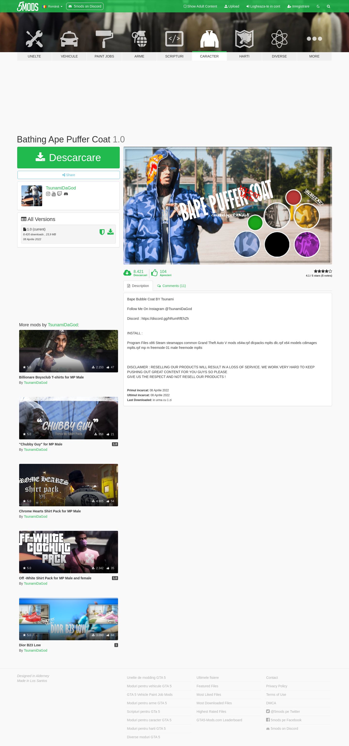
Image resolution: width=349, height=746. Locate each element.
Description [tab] (138, 286)
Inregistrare (298, 6)
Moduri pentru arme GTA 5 (147, 703)
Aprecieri (166, 275)
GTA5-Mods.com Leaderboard (219, 720)
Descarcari (140, 275)
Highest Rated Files (211, 711)
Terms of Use (276, 695)
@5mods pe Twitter (283, 711)
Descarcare (68, 157)
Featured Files (207, 686)
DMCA (271, 703)
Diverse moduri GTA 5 (143, 737)
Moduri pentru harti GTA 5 (146, 728)
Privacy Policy (276, 686)
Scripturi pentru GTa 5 (143, 711)
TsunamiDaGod (61, 188)
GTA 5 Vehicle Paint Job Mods (150, 695)
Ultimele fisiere (208, 678)
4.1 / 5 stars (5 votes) (319, 275)
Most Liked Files (209, 695)
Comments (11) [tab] (171, 286)
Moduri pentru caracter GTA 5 (149, 720)
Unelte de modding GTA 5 (146, 678)
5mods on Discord (282, 729)
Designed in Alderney (33, 676)
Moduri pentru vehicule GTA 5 (149, 686)
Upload (231, 6)
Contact (272, 678)
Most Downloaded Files (214, 703)
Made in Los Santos (32, 681)
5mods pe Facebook (283, 720)
